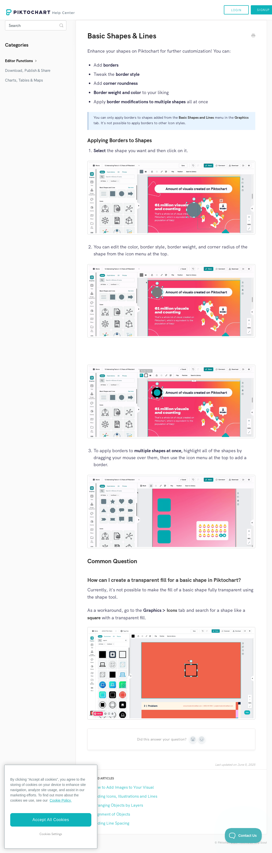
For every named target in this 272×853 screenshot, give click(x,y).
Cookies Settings (50, 834)
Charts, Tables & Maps (24, 80)
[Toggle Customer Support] (243, 835)
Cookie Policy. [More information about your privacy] (61, 800)
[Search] (35, 25)
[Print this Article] (253, 36)
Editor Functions (21, 60)
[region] (51, 806)
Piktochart (224, 842)
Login (236, 10)
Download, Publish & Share (27, 70)
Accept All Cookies (50, 820)
